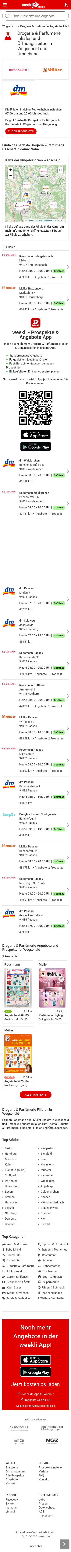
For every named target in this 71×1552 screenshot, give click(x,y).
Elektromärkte (13, 1271)
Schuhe (45, 1260)
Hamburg (9, 1153)
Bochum (8, 1224)
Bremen (8, 1197)
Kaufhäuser (11, 1287)
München (9, 1159)
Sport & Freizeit (50, 1276)
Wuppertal (45, 1148)
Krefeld (44, 1224)
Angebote (12, 1479)
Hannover (9, 1202)
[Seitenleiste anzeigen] (64, 1544)
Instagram (12, 1507)
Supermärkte (48, 1282)
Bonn (42, 1159)
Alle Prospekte (35, 1094)
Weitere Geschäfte (51, 1298)
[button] (60, 170)
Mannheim (46, 1164)
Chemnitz (45, 1213)
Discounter (11, 1260)
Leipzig (8, 1208)
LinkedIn (11, 1511)
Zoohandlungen (50, 1293)
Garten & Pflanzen (15, 1276)
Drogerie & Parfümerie (18, 1266)
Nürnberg (9, 1213)
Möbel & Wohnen (15, 1293)
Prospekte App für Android (35, 1394)
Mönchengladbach (51, 1202)
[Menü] (5, 4)
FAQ (41, 1475)
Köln (6, 1164)
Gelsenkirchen (48, 1191)
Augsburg (45, 1186)
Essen (7, 1191)
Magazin (11, 1483)
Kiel (41, 1218)
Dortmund (9, 1181)
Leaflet (29, 220)
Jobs (42, 1499)
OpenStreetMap (45, 220)
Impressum (46, 1515)
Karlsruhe (45, 1175)
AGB (41, 1511)
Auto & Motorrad (15, 1244)
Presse (43, 1503)
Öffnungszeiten (15, 1471)
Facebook (12, 1499)
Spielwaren (47, 1271)
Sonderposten (49, 1266)
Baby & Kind (11, 1249)
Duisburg (9, 1218)
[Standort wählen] (66, 4)
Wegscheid (9, 26)
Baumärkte (11, 1255)
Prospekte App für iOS (35, 1400)
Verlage (43, 1471)
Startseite (12, 1467)
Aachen (44, 1197)
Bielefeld (45, 1153)
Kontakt (44, 1479)
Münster (44, 1170)
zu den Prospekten (21, 131)
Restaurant (47, 1255)
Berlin (41, 6)
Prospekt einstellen (51, 1467)
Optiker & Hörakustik (53, 1244)
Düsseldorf (10, 1186)
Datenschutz (47, 1507)
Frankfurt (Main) (13, 1170)
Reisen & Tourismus (52, 1249)
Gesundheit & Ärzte (16, 1282)
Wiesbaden (46, 1181)
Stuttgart (9, 1175)
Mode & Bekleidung (16, 1298)
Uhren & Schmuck (51, 1287)
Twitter (10, 1503)
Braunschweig (48, 1208)
